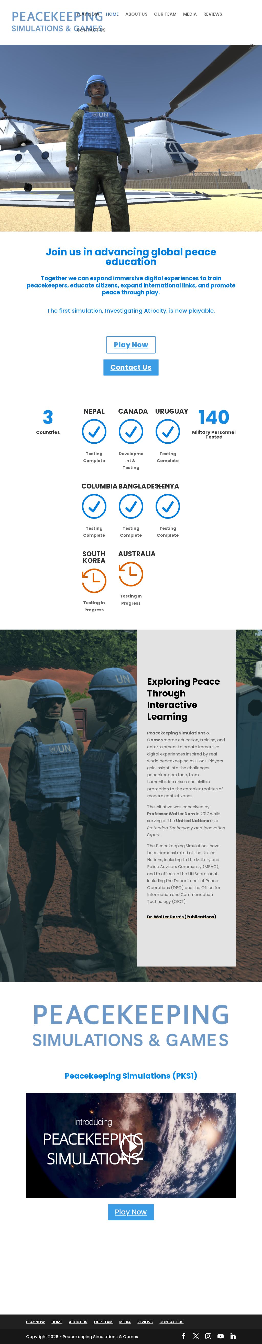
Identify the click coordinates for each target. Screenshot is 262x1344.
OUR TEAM (165, 14)
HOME (112, 14)
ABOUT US (136, 14)
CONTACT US (91, 30)
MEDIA (190, 14)
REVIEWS (212, 14)
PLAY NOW (88, 14)
